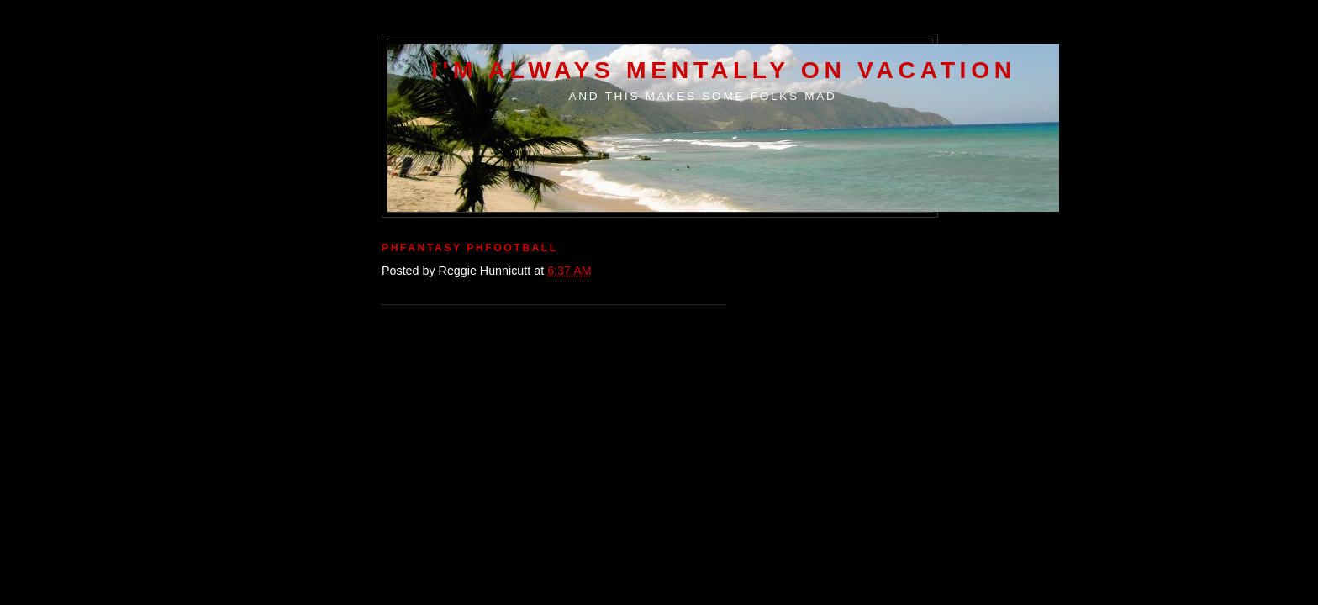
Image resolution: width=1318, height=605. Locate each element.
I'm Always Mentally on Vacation (723, 69)
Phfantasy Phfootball (470, 248)
